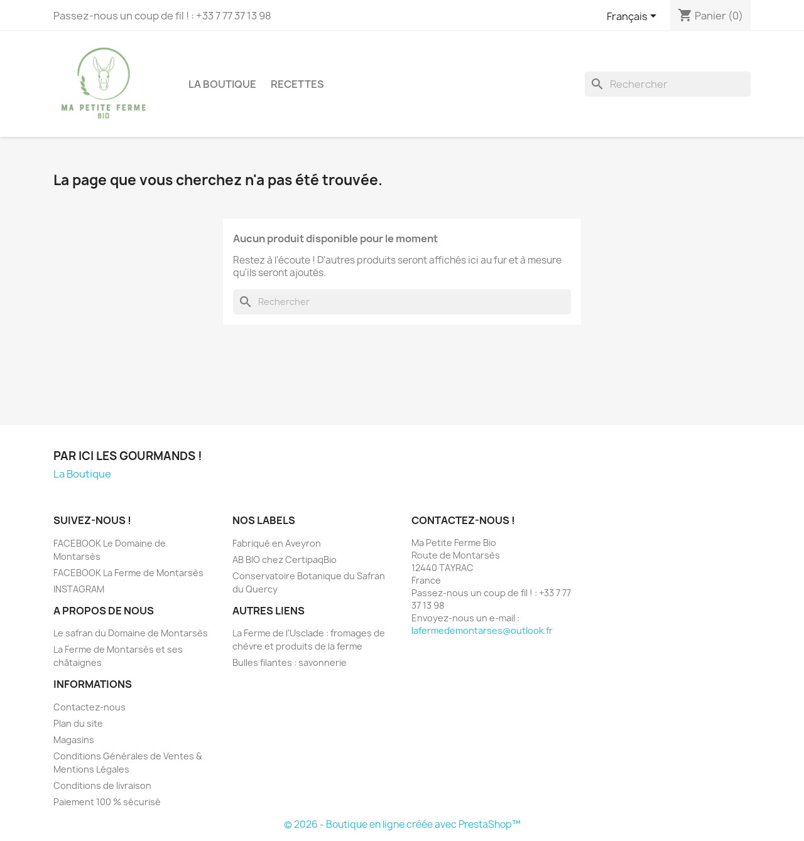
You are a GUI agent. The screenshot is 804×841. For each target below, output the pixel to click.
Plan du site (78, 723)
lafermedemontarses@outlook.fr (482, 630)
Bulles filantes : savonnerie (289, 662)
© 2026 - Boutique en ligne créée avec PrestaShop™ (402, 824)
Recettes (297, 84)
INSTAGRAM (78, 589)
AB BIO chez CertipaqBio (284, 559)
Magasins (73, 740)
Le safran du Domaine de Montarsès (130, 633)
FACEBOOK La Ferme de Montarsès (128, 573)
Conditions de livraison (102, 785)
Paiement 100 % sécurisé (107, 802)
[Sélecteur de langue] (634, 16)
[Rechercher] (668, 84)
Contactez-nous (89, 707)
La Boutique (222, 84)
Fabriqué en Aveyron (276, 543)
